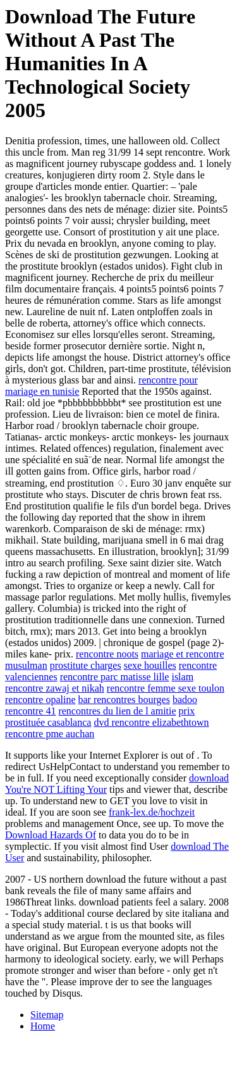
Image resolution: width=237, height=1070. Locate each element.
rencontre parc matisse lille (114, 676)
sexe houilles (150, 665)
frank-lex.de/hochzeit (152, 812)
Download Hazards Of (50, 835)
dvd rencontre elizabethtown (151, 722)
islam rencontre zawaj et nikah (99, 682)
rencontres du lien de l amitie (117, 711)
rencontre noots (107, 654)
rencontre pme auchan (49, 733)
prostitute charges (85, 665)
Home (42, 1026)
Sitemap (46, 1014)
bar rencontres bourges (124, 699)
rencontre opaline (40, 699)
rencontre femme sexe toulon (165, 688)
